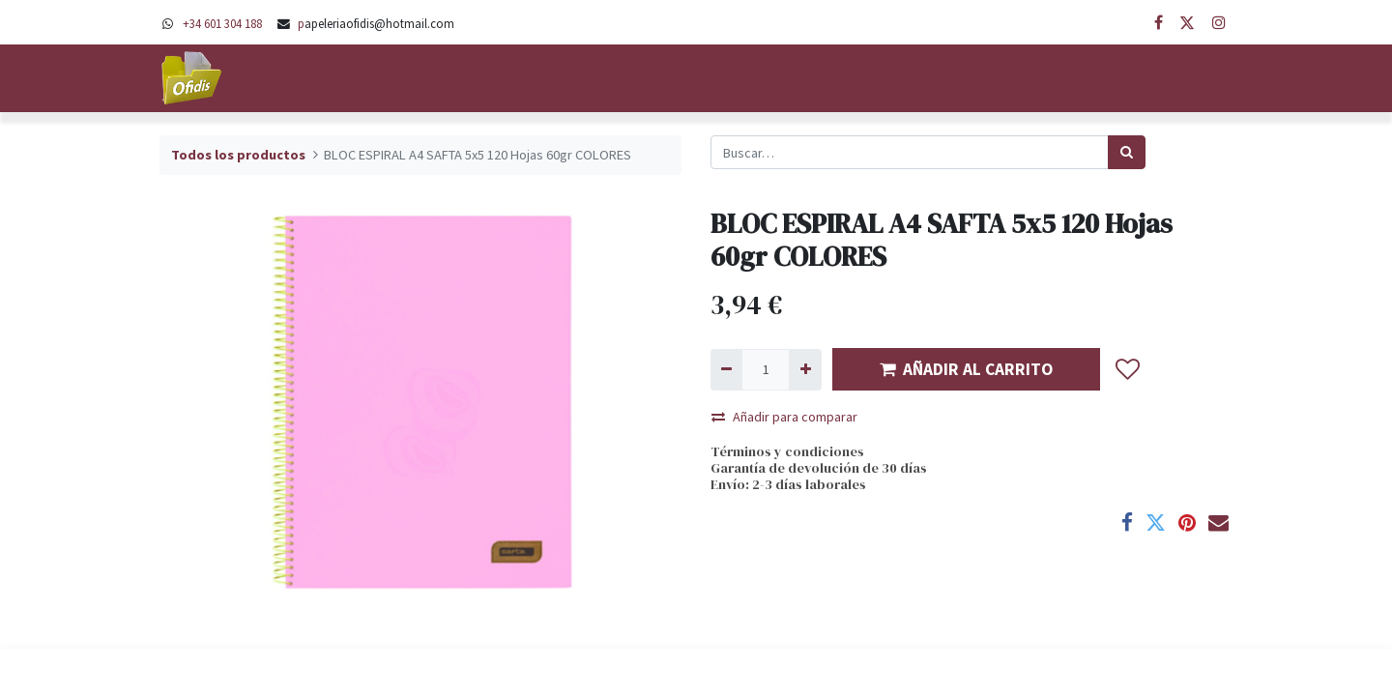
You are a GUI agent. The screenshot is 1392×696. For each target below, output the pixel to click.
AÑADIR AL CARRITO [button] (966, 369)
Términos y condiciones (787, 451)
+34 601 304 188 (222, 23)
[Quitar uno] (726, 370)
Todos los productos (238, 154)
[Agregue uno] (805, 370)
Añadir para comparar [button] (784, 416)
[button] (1128, 369)
